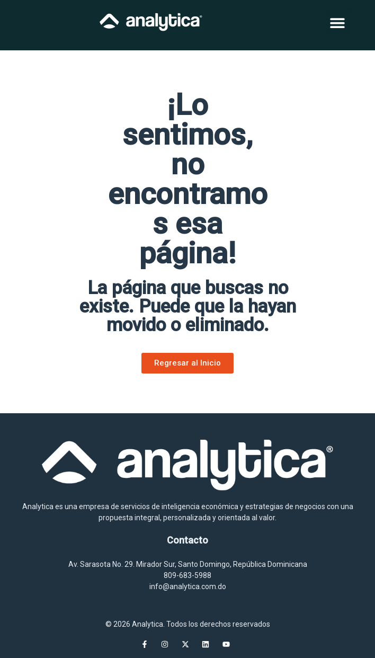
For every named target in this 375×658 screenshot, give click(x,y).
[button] (338, 22)
